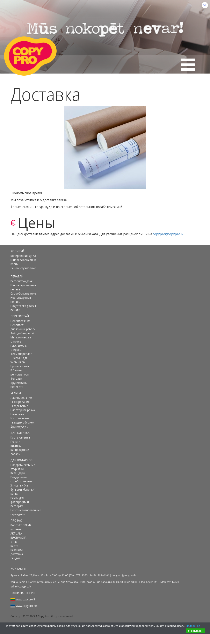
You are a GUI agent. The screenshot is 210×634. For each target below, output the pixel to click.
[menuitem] (24, 251)
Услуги (15, 393)
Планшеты (17, 414)
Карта (14, 546)
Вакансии (16, 550)
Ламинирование (21, 398)
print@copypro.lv (20, 586)
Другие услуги (19, 426)
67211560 (82, 575)
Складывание (19, 406)
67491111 (152, 582)
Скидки (15, 558)
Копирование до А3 (23, 256)
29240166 (103, 575)
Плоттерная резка (22, 410)
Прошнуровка (19, 366)
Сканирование (20, 402)
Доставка (16, 554)
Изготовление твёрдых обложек (22, 420)
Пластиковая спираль (18, 348)
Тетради (16, 378)
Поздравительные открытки (22, 467)
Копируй (17, 251)
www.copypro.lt (25, 599)
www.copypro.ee (26, 606)
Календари (17, 473)
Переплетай (19, 316)
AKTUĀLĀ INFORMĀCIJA (18, 535)
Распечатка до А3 (22, 281)
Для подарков (21, 460)
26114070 (173, 582)
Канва (14, 494)
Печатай (16, 276)
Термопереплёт (21, 354)
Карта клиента (20, 437)
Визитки (16, 446)
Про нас (16, 520)
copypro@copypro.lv (168, 234)
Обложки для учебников (18, 360)
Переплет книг (20, 321)
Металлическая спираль (20, 339)
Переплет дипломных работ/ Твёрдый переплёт (23, 329)
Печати (15, 441)
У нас (13, 542)
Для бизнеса (19, 433)
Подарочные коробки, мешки (21, 479)
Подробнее (193, 625)
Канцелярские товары (19, 452)
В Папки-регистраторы (19, 372)
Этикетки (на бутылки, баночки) (22, 487)
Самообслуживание (23, 268)
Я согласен (195, 630)
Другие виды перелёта (18, 385)
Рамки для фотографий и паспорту (19, 502)
